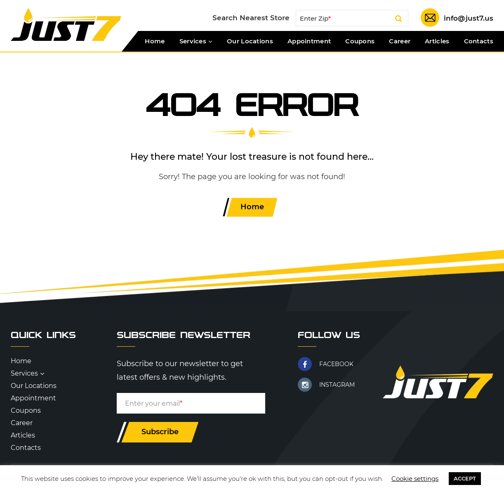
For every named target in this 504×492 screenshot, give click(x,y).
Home (155, 41)
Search (398, 20)
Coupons (359, 41)
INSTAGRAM (337, 384)
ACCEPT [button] (465, 478)
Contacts (478, 41)
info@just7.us (468, 18)
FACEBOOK (336, 364)
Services (192, 41)
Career (399, 41)
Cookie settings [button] (414, 479)
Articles (437, 41)
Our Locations (250, 41)
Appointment (309, 41)
